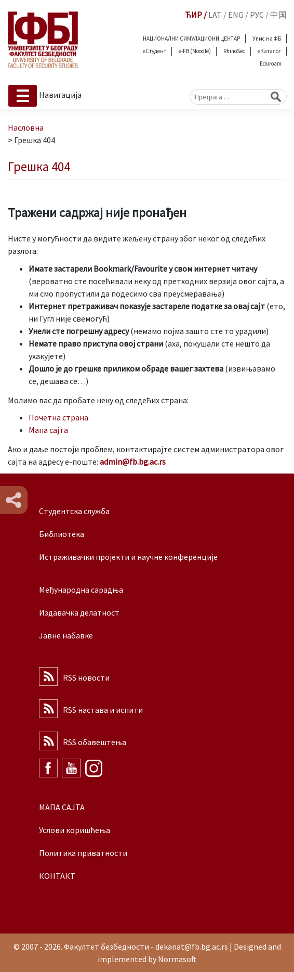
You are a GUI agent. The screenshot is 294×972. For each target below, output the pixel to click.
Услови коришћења (74, 830)
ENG (236, 14)
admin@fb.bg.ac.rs (133, 461)
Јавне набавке (66, 635)
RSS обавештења (94, 742)
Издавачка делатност (79, 612)
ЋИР (193, 14)
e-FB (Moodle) (195, 51)
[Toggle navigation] (22, 96)
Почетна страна (58, 417)
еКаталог (269, 51)
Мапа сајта (48, 430)
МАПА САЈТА (62, 807)
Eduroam (271, 63)
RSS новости (86, 677)
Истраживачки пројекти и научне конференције (128, 557)
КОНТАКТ (57, 876)
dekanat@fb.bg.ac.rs (191, 946)
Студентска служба (74, 511)
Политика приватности (83, 853)
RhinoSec (234, 51)
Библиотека (61, 534)
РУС (257, 14)
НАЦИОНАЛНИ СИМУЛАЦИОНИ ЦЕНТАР (191, 38)
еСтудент (154, 51)
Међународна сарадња (81, 589)
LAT (215, 14)
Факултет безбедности (106, 946)
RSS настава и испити (103, 710)
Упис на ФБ (266, 38)
